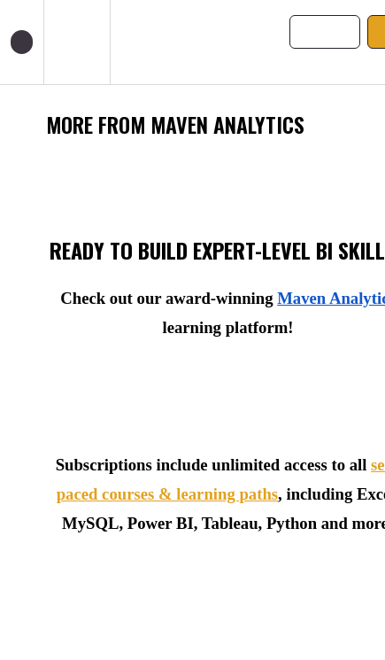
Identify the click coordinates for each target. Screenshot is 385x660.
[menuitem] (76, 42)
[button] (21, 42)
